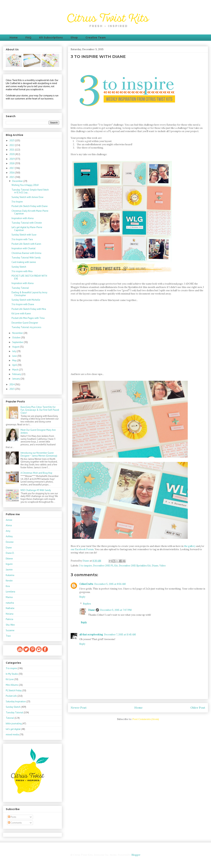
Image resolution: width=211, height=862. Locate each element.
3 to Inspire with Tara (22, 239)
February (16, 374)
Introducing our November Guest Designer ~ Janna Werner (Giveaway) (39, 454)
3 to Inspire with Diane (23, 304)
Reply (82, 596)
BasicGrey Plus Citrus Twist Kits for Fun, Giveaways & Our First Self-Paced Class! (40, 409)
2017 (12, 168)
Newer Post (79, 707)
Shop (74, 37)
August (16, 346)
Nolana (9, 613)
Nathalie (10, 608)
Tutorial (10, 717)
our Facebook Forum (82, 549)
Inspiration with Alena (23, 218)
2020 (12, 154)
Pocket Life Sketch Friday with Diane (30, 206)
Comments (15, 822)
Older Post (197, 707)
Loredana (10, 591)
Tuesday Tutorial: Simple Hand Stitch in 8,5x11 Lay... (30, 191)
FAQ (28, 37)
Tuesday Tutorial (20, 287)
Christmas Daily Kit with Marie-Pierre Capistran (30, 212)
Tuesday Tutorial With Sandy (26, 257)
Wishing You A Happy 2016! (25, 185)
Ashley (9, 536)
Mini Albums (12, 684)
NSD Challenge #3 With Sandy (36, 490)
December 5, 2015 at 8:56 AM (110, 584)
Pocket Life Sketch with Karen (26, 243)
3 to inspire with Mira (22, 271)
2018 (12, 163)
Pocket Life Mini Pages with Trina (28, 318)
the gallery (189, 546)
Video (162, 565)
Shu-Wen (10, 624)
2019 (12, 158)
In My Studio (12, 673)
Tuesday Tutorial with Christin (27, 222)
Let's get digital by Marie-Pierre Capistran (27, 229)
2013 (12, 388)
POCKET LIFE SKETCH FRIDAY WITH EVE (29, 277)
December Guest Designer (25, 322)
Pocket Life (11, 695)
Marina (9, 597)
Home (14, 37)
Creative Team (95, 37)
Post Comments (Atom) (145, 719)
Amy (8, 531)
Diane (155, 565)
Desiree (10, 542)
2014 (12, 384)
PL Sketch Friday (14, 690)
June (14, 355)
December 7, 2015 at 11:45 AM (120, 634)
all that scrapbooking (91, 634)
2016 (12, 172)
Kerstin (9, 580)
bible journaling (14, 723)
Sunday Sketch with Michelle (26, 299)
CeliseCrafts (86, 584)
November (17, 333)
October (16, 337)
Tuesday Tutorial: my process (26, 327)
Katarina (10, 575)
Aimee (9, 519)
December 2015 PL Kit (105, 565)
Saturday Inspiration (16, 701)
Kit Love (10, 679)
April (14, 364)
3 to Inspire (17, 201)
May (14, 360)
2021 (12, 149)
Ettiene (9, 558)
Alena (9, 525)
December (17, 181)
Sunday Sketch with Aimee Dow (27, 197)
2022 (12, 145)
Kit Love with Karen (21, 313)
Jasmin (9, 569)
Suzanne (10, 630)
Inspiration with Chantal (24, 248)
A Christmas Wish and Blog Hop (36, 472)
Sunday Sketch (19, 266)
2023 (12, 140)
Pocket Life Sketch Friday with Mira (29, 309)
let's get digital (13, 729)
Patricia (9, 619)
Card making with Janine (24, 262)
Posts (12, 817)
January (16, 378)
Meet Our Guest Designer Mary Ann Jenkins (38, 431)
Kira (8, 586)
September (18, 342)
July (14, 351)
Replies (87, 603)
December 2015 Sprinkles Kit (135, 565)
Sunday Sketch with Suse (24, 234)
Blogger (135, 854)
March (15, 369)
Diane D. (10, 553)
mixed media (12, 734)
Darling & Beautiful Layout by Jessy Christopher (29, 294)
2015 (12, 177)
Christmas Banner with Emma (26, 253)
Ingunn (9, 564)
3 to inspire (85, 565)
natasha (10, 602)
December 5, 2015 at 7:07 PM (116, 610)
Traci (8, 635)
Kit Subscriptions (51, 37)
